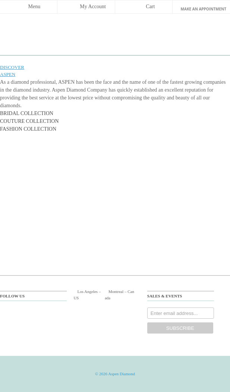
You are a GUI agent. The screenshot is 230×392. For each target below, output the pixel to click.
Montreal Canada (119, 294)
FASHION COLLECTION (28, 129)
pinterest (41, 312)
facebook (12, 312)
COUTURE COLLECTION (29, 121)
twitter (26, 312)
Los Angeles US (87, 294)
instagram (55, 312)
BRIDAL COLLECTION (26, 113)
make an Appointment (203, 9)
